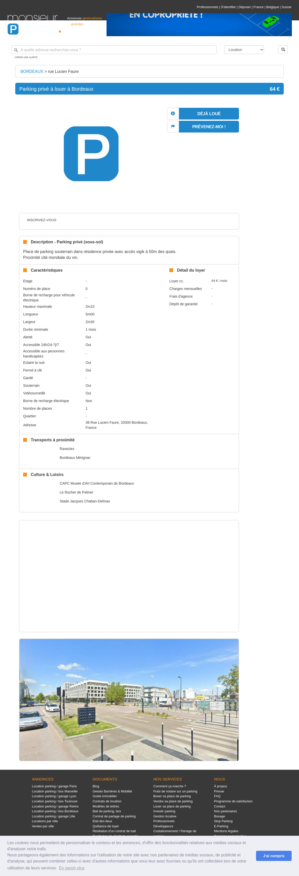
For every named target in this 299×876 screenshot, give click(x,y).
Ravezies (67, 449)
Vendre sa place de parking (173, 801)
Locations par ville (45, 821)
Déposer (244, 7)
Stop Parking (223, 821)
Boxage (219, 816)
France (258, 7)
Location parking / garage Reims (55, 806)
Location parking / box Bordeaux (55, 811)
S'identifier (228, 7)
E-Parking (221, 826)
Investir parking (164, 811)
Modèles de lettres (106, 806)
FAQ (217, 796)
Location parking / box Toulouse (55, 801)
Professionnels (207, 7)
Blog (96, 786)
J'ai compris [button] (273, 856)
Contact (219, 806)
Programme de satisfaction (233, 801)
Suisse (286, 7)
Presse (219, 791)
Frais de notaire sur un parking (175, 791)
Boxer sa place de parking (172, 796)
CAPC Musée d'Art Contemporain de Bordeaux (97, 483)
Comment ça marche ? (169, 786)
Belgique (272, 7)
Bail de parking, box (107, 811)
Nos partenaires (225, 811)
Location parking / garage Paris (54, 786)
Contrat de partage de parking (114, 816)
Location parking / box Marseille (55, 791)
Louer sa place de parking (172, 806)
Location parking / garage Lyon (54, 796)
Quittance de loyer (106, 826)
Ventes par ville (43, 826)
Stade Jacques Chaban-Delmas (85, 501)
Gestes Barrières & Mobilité (112, 791)
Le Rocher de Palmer (76, 492)
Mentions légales (226, 831)
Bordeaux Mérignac (75, 458)
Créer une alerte (26, 57)
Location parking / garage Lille (53, 816)
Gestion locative (164, 816)
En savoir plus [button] (72, 868)
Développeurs (163, 826)
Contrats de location (107, 801)
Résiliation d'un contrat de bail (114, 831)
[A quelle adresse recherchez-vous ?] (114, 50)
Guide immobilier (105, 796)
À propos (220, 786)
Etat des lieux (102, 821)
